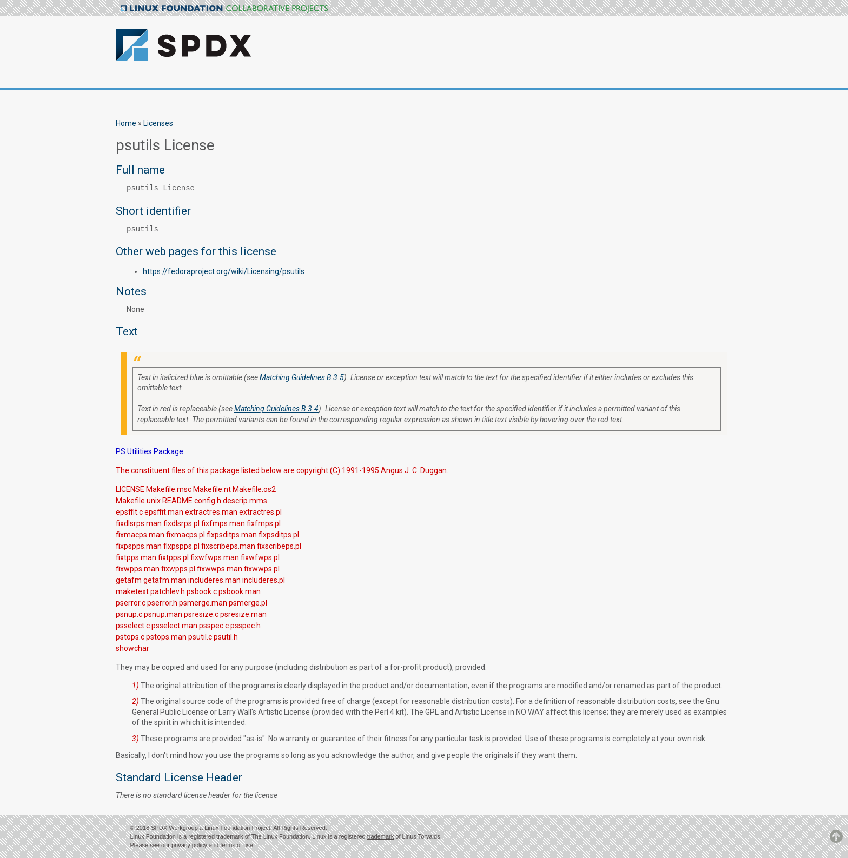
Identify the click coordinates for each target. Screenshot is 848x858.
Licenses (158, 123)
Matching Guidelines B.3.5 (302, 377)
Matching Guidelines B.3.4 (276, 408)
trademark (380, 836)
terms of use (236, 845)
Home (126, 123)
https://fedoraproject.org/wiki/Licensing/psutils (223, 271)
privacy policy (189, 845)
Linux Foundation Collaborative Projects (224, 9)
